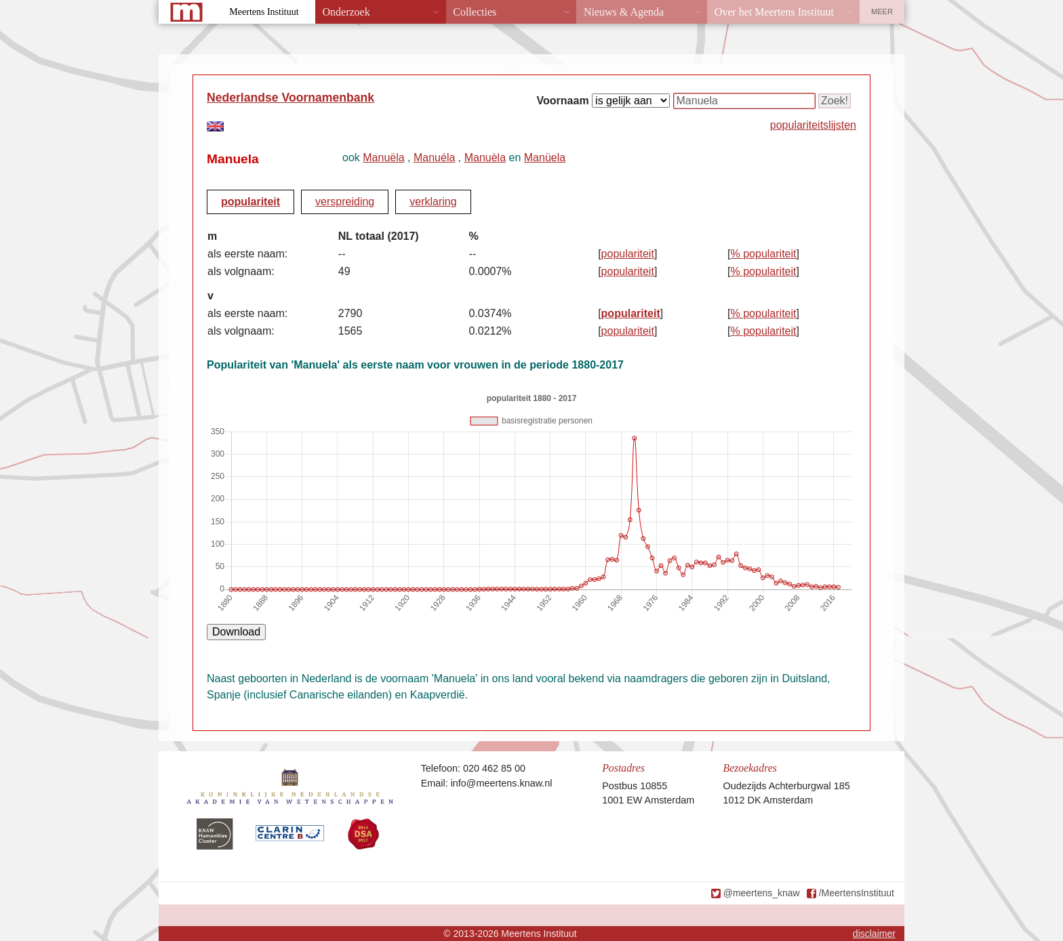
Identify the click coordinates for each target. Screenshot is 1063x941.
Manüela (544, 157)
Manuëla (383, 157)
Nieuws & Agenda (624, 12)
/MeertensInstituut (856, 892)
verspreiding (344, 201)
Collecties (474, 12)
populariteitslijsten (813, 125)
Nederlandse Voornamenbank (290, 97)
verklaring (432, 201)
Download (236, 631)
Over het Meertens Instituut (774, 12)
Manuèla (485, 157)
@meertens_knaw (761, 892)
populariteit (250, 201)
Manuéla (434, 157)
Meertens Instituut (263, 12)
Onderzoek (346, 12)
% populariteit (764, 253)
